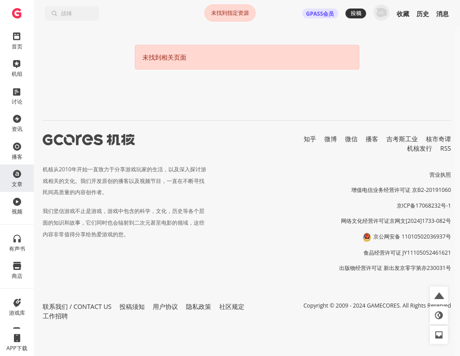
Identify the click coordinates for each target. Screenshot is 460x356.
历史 (422, 13)
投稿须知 (132, 306)
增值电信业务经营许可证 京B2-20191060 (401, 190)
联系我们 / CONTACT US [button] (77, 306)
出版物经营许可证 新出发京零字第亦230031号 (395, 268)
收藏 (403, 13)
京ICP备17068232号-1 (424, 205)
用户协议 (165, 306)
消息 (442, 13)
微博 (330, 139)
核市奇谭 (438, 139)
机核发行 (419, 148)
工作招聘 (55, 316)
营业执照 (440, 174)
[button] (439, 295)
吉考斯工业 (402, 139)
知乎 (310, 139)
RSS (445, 148)
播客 (372, 139)
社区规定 (231, 306)
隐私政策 (198, 306)
